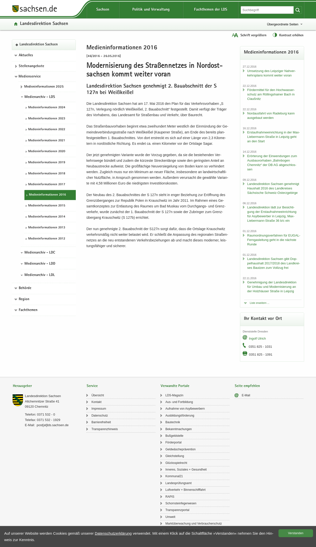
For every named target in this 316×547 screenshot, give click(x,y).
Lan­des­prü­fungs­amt (178, 483)
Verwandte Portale (175, 386)
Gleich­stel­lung (174, 456)
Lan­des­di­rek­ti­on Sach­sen (44, 24)
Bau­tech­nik (172, 422)
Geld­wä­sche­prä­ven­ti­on (180, 449)
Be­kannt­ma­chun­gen (178, 429)
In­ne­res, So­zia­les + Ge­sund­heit (186, 469)
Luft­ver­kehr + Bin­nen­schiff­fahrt (185, 490)
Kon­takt (96, 402)
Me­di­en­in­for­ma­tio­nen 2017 (46, 184)
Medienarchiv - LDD (39, 264)
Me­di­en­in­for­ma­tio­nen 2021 (46, 140)
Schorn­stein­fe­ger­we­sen (180, 503)
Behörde (25, 288)
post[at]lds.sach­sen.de (52, 425)
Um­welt (170, 517)
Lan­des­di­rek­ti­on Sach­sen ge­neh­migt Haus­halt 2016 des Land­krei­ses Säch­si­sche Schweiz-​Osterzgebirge (273, 188)
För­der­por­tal (173, 442)
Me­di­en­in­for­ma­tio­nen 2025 (44, 87)
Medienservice (30, 77)
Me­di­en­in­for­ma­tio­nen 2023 (46, 118)
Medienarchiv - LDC (39, 253)
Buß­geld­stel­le (174, 436)
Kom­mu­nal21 (174, 476)
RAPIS (169, 496)
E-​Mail (246, 395)
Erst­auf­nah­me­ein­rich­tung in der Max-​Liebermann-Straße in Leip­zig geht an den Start (273, 136)
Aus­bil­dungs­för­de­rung (179, 415)
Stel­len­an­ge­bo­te (31, 66)
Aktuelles (26, 55)
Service (92, 386)
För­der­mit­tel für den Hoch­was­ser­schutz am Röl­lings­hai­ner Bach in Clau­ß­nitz (271, 94)
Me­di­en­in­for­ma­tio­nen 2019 (46, 162)
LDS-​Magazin (174, 395)
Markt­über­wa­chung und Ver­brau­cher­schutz (193, 523)
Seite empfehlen (247, 386)
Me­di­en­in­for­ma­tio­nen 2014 (46, 217)
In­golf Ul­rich (257, 338)
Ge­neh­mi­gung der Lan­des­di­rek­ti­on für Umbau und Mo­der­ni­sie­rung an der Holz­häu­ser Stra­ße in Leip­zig (271, 286)
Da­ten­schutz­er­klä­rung (113, 533)
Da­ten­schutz (99, 415)
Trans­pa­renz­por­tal (177, 510)
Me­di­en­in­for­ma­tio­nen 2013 (46, 227)
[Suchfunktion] (268, 10)
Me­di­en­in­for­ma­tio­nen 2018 (46, 173)
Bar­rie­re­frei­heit (101, 422)
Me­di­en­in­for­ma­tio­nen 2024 (46, 107)
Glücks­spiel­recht (176, 463)
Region (24, 299)
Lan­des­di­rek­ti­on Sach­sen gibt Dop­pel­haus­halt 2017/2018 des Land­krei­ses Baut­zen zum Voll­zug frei (273, 263)
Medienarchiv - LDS (39, 97)
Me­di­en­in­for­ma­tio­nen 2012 (46, 238)
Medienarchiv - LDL (39, 275)
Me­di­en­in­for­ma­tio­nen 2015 (46, 205)
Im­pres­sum (98, 408)
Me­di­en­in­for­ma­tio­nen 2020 (46, 151)
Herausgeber (22, 386)
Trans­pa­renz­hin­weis (104, 429)
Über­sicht (97, 395)
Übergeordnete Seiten (282, 24)
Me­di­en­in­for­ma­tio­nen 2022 (46, 129)
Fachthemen (28, 310)
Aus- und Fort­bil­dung (179, 402)
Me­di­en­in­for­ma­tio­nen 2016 (47, 195)
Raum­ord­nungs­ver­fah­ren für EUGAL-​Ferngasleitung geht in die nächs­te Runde (273, 240)
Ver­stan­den (295, 533)
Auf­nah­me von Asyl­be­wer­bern (185, 408)
